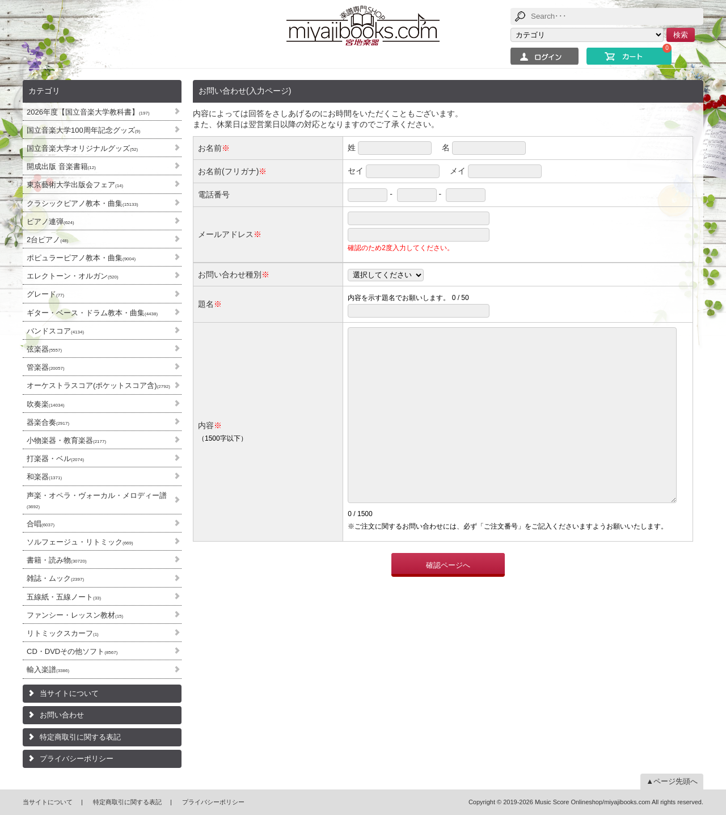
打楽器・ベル (55, 458)
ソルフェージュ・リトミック (80, 542)
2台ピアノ (47, 239)
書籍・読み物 (57, 560)
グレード (45, 294)
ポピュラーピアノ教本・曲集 (81, 258)
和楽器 (44, 476)
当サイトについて (69, 693)
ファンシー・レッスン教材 (75, 615)
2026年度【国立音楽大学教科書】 (88, 112)
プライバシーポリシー (76, 758)
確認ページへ (448, 599)
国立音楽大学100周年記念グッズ (83, 130)
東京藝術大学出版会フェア (75, 184)
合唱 (40, 524)
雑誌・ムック (55, 578)
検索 (680, 35)
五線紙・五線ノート (64, 597)
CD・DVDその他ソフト (72, 651)
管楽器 (46, 367)
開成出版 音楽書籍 (61, 166)
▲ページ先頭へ (672, 781)
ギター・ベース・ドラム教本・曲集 (92, 313)
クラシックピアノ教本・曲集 (82, 203)
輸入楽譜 (48, 669)
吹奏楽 (46, 404)
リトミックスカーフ (63, 633)
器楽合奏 (48, 422)
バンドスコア (55, 331)
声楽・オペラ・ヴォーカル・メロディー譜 (97, 500)
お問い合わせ (62, 715)
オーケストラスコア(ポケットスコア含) (98, 385)
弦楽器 (44, 349)
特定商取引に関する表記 (80, 737)
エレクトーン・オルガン (73, 276)
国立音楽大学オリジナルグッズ (82, 148)
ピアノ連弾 (50, 221)
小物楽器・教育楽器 (66, 440)
